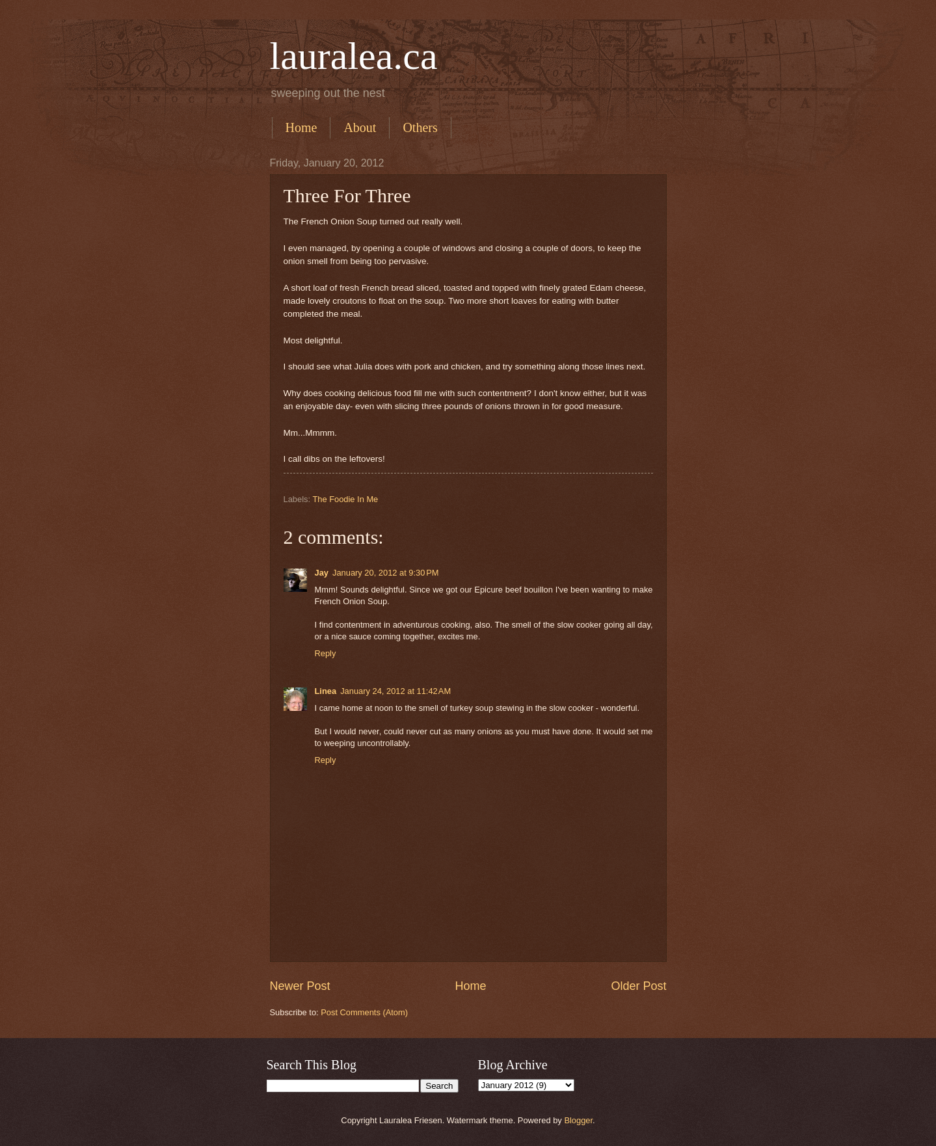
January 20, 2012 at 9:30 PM (385, 573)
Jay (321, 573)
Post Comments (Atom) (364, 1012)
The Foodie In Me (345, 499)
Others (420, 127)
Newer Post (300, 986)
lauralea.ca (354, 55)
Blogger (578, 1120)
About (359, 127)
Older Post (638, 986)
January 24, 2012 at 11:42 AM (395, 691)
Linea (326, 691)
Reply (325, 653)
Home (301, 127)
